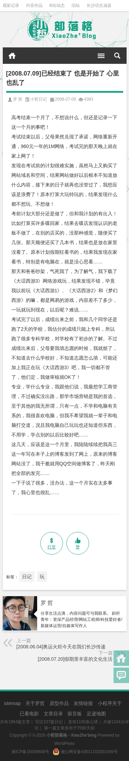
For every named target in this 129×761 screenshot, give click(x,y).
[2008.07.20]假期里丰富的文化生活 (75, 659)
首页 (12, 55)
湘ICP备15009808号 (30, 751)
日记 (27, 576)
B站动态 (57, 5)
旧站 (76, 5)
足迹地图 (96, 713)
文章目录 (53, 713)
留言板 (74, 713)
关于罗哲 (35, 703)
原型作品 (59, 703)
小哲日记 (38, 99)
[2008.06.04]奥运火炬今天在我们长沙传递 (61, 646)
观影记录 (11, 5)
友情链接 (83, 703)
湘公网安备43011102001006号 (85, 751)
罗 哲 (47, 603)
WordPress (64, 743)
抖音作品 (34, 5)
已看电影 (29, 713)
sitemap (12, 703)
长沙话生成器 (99, 5)
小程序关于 (110, 703)
